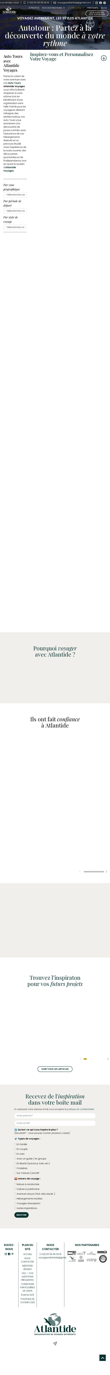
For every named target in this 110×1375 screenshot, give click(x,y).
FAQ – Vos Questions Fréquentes (27, 1277)
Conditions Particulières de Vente (27, 1287)
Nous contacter (27, 1260)
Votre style (76, 8)
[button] (106, 872)
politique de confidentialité (80, 1109)
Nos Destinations (52, 7)
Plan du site (27, 1294)
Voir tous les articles (55, 1069)
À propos (34, 7)
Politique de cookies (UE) (27, 1300)
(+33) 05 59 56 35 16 (36, 2)
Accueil (27, 1254)
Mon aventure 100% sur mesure (97, 13)
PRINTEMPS (92, 7)
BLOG (104, 7)
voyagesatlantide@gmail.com (72, 2)
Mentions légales (27, 1267)
